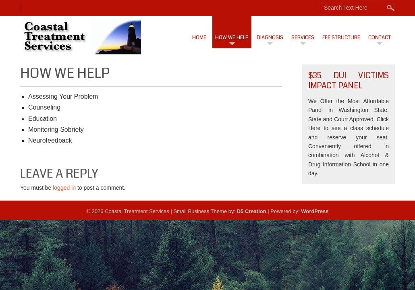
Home (199, 37)
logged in (64, 187)
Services (302, 37)
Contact (379, 37)
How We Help (232, 37)
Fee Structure (341, 37)
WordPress (314, 211)
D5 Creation (251, 211)
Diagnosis (270, 37)
